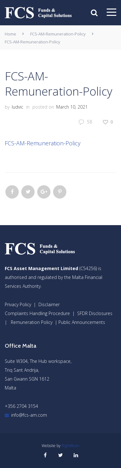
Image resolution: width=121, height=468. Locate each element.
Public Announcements (81, 322)
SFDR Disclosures (94, 313)
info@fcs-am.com (29, 415)
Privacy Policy (18, 304)
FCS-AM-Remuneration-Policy (58, 34)
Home (10, 34)
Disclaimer (49, 304)
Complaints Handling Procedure (37, 313)
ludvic (17, 107)
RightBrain (70, 445)
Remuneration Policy (31, 322)
